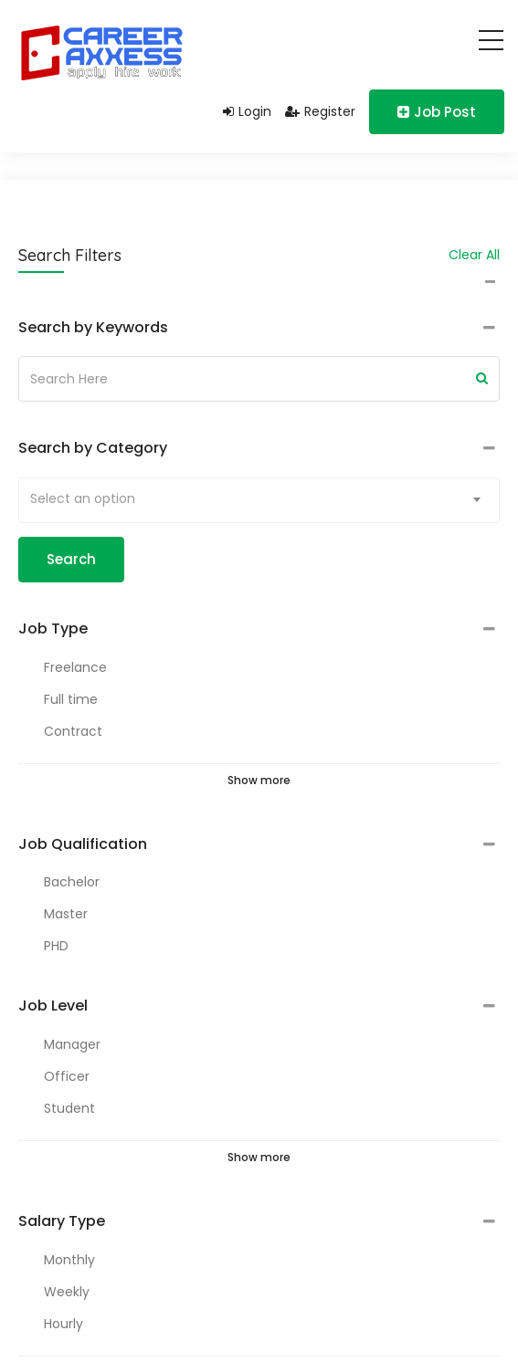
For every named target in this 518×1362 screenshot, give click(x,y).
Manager (72, 1044)
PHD (56, 946)
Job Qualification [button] (82, 844)
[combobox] (259, 500)
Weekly (67, 1292)
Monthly (69, 1260)
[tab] (259, 328)
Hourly (63, 1324)
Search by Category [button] (92, 448)
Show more (259, 780)
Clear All (474, 255)
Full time (71, 699)
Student (69, 1108)
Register (320, 111)
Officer (67, 1076)
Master (66, 914)
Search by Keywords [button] (93, 328)
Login (247, 111)
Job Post (436, 111)
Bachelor (72, 882)
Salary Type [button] (61, 1221)
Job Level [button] (53, 1006)
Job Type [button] (53, 629)
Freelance (75, 667)
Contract (73, 731)
